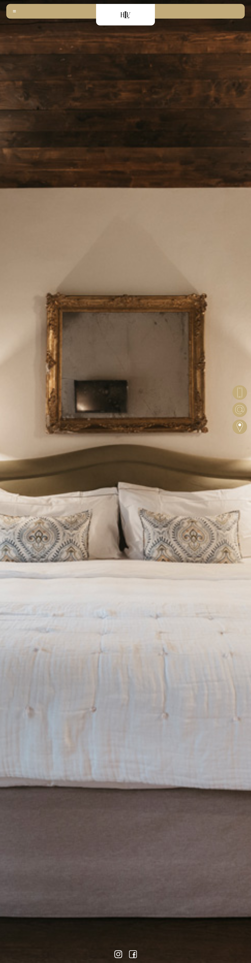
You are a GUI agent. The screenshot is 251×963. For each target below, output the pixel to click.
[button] (14, 11)
